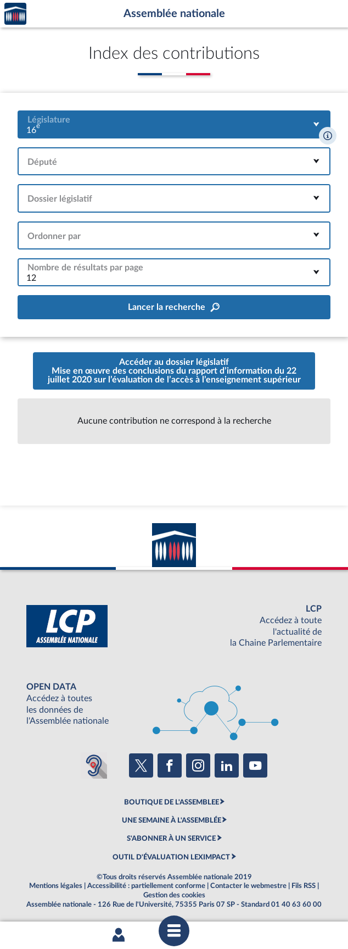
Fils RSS (303, 886)
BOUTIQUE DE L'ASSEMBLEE (171, 802)
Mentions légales (55, 886)
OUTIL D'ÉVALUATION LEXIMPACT (171, 857)
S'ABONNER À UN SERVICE (171, 838)
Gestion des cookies (174, 895)
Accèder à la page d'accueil (15, 14)
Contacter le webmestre (248, 886)
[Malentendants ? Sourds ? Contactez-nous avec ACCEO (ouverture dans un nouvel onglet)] (94, 765)
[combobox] (174, 124)
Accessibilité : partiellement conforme (146, 886)
